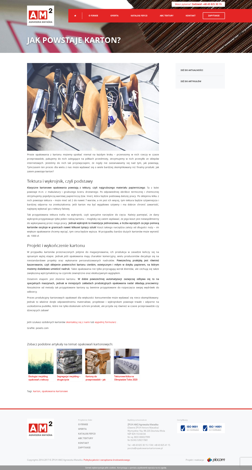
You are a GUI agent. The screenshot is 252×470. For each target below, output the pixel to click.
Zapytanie (214, 15)
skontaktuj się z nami (78, 322)
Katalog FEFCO (139, 15)
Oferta (114, 15)
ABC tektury (166, 15)
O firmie (93, 15)
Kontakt (191, 15)
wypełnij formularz (106, 322)
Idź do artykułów (191, 81)
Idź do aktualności (192, 70)
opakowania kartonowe (55, 391)
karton (36, 391)
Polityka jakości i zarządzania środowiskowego (107, 459)
